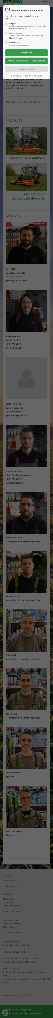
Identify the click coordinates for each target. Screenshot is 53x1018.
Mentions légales (35, 76)
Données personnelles (19, 76)
